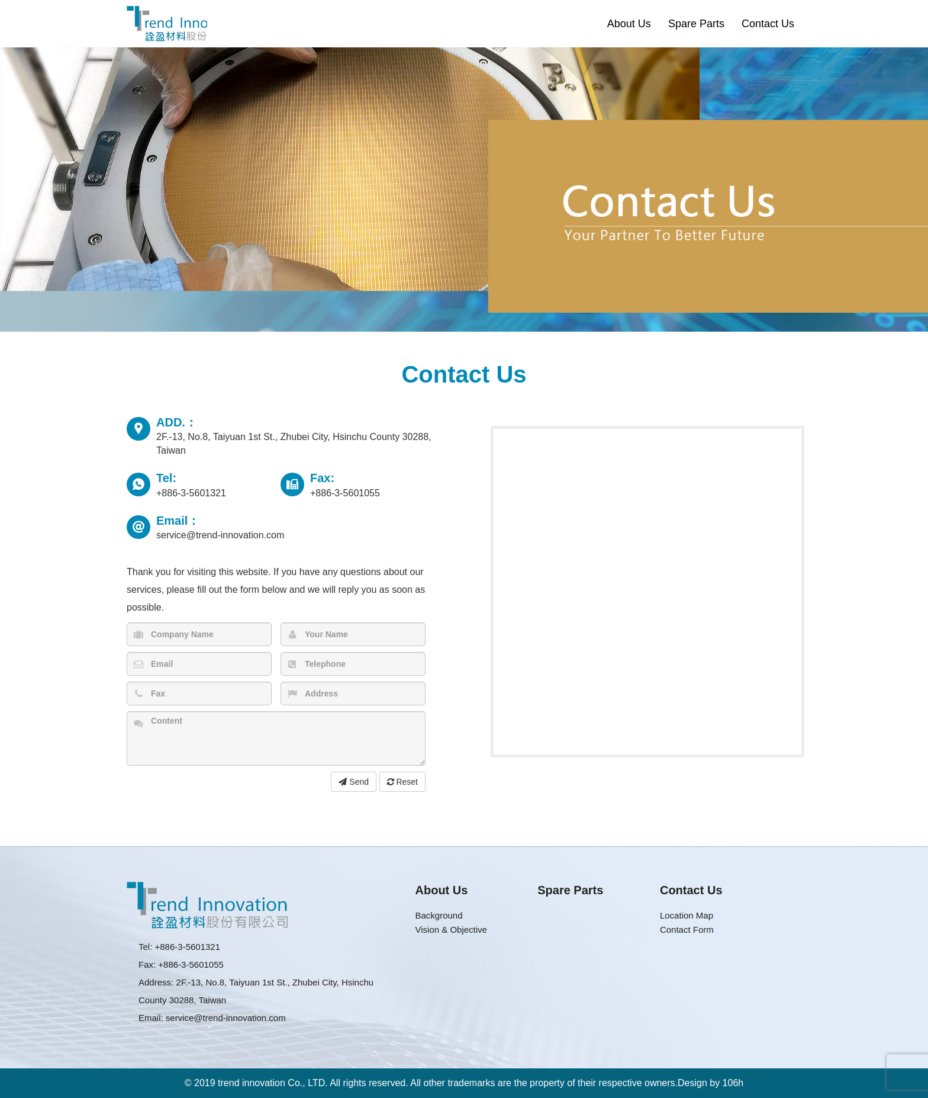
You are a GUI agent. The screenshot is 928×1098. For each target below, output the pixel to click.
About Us (629, 24)
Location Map (686, 915)
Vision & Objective (451, 929)
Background (439, 915)
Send (354, 781)
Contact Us (768, 24)
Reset (402, 781)
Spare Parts (696, 24)
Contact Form (687, 929)
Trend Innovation (167, 23)
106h (733, 1083)
